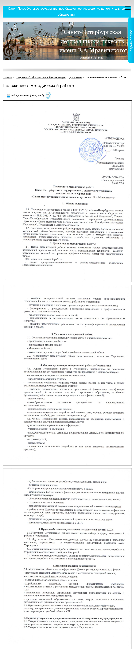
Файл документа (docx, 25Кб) (27, 95)
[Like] (48, 96)
